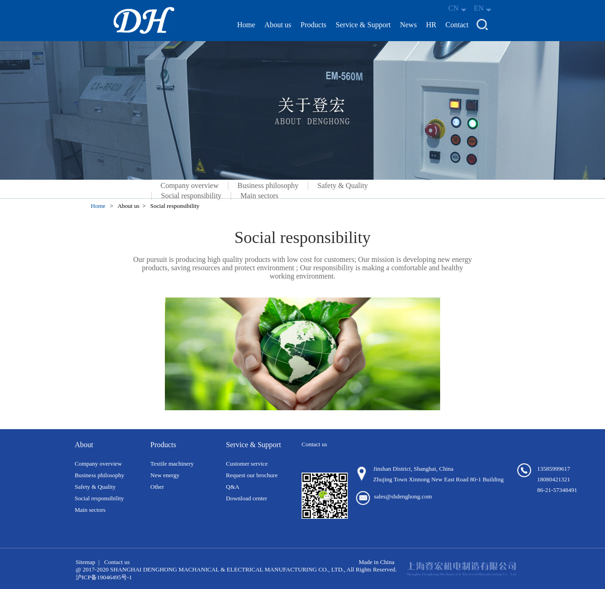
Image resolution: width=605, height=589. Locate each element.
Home (246, 25)
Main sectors (259, 196)
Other (157, 486)
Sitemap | (88, 562)
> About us (126, 205)
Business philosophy (267, 186)
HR (431, 25)
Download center (246, 498)
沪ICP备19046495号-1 (104, 577)
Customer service (247, 463)
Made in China (376, 562)
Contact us (116, 562)
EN (482, 8)
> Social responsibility (172, 205)
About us (278, 25)
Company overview (190, 186)
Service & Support (363, 25)
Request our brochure (252, 475)
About (84, 445)
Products (314, 25)
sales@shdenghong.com (403, 496)
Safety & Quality (342, 186)
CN (457, 8)
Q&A (232, 486)
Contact (457, 25)
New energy (165, 475)
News (408, 25)
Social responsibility (191, 196)
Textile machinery (172, 463)
